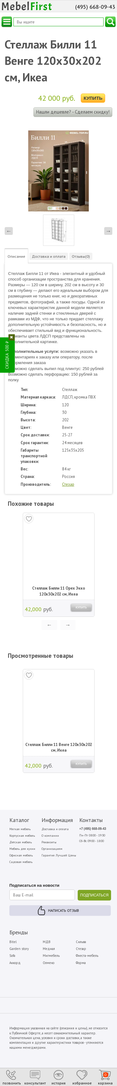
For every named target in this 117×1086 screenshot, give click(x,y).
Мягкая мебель (20, 829)
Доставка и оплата (55, 829)
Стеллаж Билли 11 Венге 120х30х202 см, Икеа (58, 747)
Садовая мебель (20, 862)
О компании (50, 836)
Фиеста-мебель (87, 955)
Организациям (51, 849)
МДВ (47, 942)
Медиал (49, 948)
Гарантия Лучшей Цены (58, 855)
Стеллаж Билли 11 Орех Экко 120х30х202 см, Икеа (58, 591)
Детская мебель (20, 842)
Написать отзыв (63, 910)
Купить (93, 98)
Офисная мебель (21, 855)
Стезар (68, 484)
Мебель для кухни (22, 849)
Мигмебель (51, 955)
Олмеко (48, 963)
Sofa (12, 955)
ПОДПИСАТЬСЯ (94, 895)
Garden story (19, 948)
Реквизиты (48, 842)
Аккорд (15, 963)
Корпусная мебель (22, 836)
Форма (81, 963)
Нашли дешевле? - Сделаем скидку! (73, 112)
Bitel (13, 942)
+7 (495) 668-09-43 (92, 828)
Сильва (81, 942)
